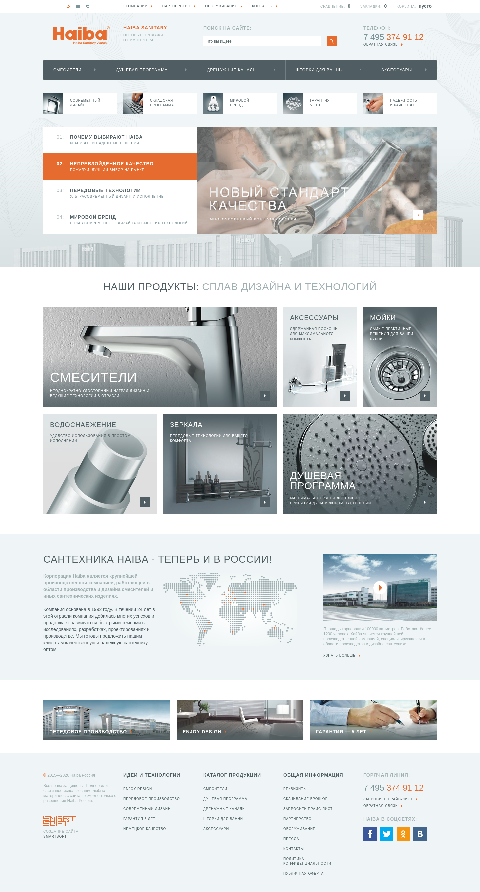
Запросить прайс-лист (308, 809)
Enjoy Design (137, 789)
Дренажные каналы (232, 70)
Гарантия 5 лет (139, 819)
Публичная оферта (303, 873)
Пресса (291, 839)
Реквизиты (295, 789)
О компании (135, 6)
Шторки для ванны (319, 70)
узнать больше (339, 655)
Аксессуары (396, 70)
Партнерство (297, 819)
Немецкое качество (144, 829)
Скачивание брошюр (305, 799)
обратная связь (380, 44)
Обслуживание (299, 829)
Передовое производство (151, 799)
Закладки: (371, 6)
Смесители (67, 70)
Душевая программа (142, 70)
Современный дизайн (147, 809)
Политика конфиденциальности (307, 861)
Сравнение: (332, 6)
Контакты (293, 849)
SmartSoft (55, 836)
